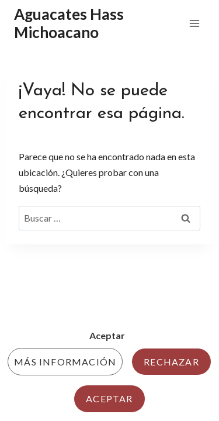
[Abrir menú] (194, 23)
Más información (65, 361)
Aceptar (109, 398)
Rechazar (171, 361)
